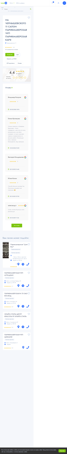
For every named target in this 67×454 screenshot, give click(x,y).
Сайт (17, 54)
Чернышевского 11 (10, 43)
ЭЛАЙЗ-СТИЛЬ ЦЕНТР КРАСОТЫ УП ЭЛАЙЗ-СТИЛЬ (15, 315)
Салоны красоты (15, 253)
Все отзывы (17, 225)
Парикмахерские (15, 249)
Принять (62, 451)
